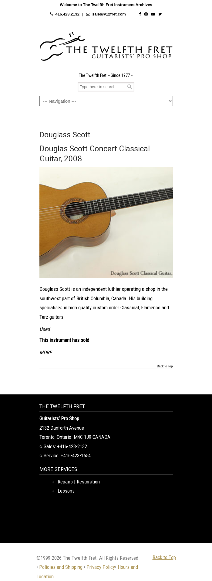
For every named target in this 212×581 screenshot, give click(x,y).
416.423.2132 (67, 14)
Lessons (66, 491)
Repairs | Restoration (79, 482)
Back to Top (165, 366)
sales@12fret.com (109, 14)
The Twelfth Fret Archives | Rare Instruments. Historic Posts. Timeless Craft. (106, 46)
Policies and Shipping (60, 567)
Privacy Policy (100, 567)
